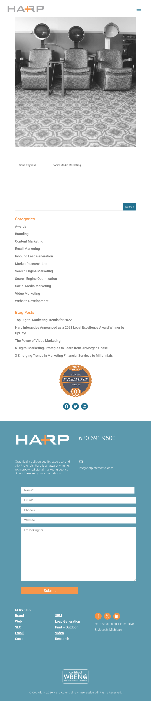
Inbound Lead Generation (34, 256)
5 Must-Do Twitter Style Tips (47, 156)
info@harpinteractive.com (96, 468)
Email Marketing (27, 249)
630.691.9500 (97, 438)
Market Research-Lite (31, 264)
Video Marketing (27, 293)
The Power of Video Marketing (37, 341)
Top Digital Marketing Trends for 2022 (43, 320)
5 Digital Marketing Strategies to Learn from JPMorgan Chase (61, 348)
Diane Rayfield (27, 165)
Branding (22, 234)
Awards (20, 226)
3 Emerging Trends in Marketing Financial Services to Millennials (64, 355)
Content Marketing (29, 241)
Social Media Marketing (67, 165)
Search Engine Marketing (34, 271)
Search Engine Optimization (36, 279)
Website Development (31, 301)
